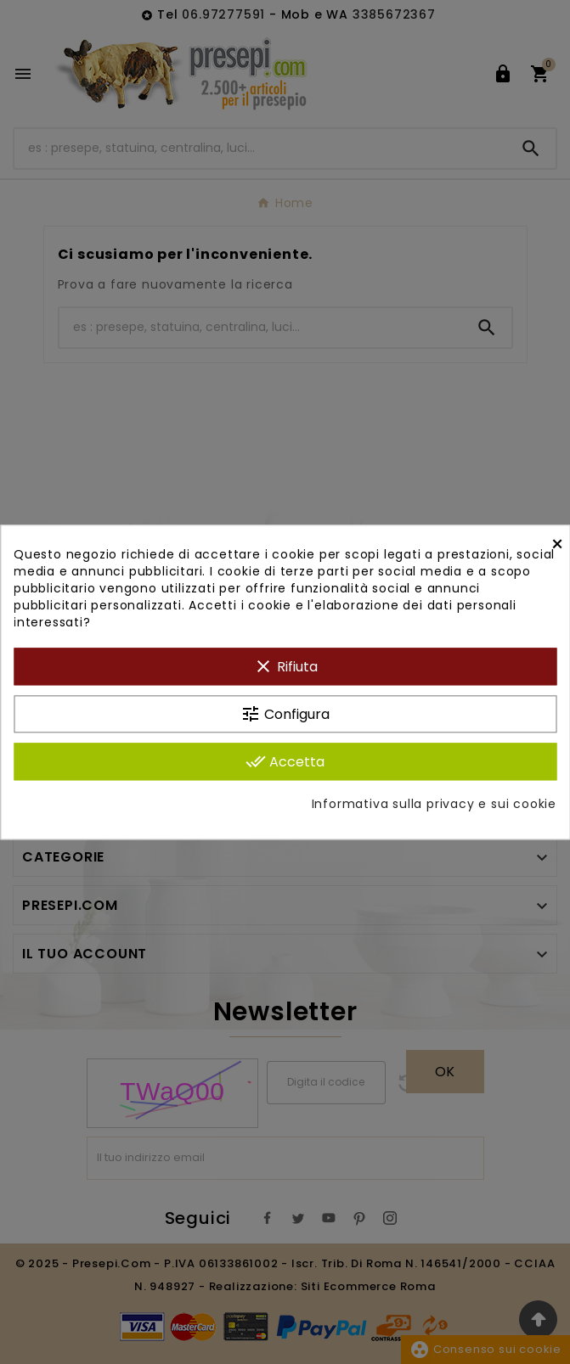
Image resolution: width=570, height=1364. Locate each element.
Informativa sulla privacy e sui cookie (434, 803)
